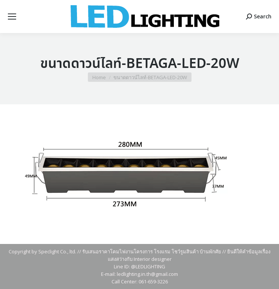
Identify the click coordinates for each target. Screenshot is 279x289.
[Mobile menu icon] (12, 16)
